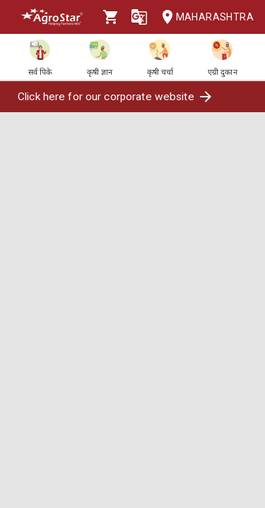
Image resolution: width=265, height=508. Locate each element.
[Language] (139, 17)
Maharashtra (203, 17)
